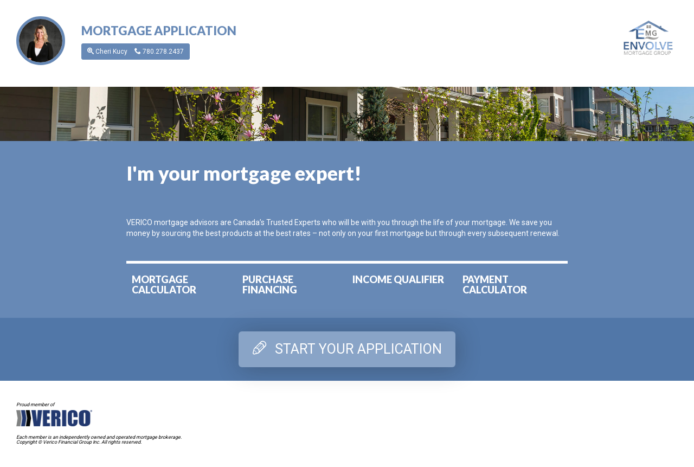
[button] (40, 40)
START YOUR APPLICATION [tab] (347, 349)
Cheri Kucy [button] (135, 51)
